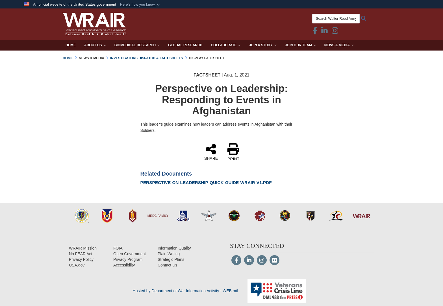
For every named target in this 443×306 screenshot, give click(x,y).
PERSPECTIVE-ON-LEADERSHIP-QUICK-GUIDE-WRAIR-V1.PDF (206, 182)
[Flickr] (274, 261)
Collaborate (225, 45)
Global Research (185, 45)
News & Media (339, 45)
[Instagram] (262, 261)
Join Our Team (300, 45)
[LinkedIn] (249, 261)
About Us (95, 45)
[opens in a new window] (124, 265)
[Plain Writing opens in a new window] (169, 254)
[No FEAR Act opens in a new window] (80, 254)
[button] (140, 4)
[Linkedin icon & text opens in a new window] (324, 32)
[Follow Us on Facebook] (236, 261)
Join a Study (262, 45)
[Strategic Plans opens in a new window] (171, 259)
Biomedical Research (137, 45)
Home (71, 45)
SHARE (211, 152)
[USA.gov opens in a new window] (76, 265)
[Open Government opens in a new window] (129, 254)
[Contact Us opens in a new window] (167, 265)
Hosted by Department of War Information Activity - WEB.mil (185, 290)
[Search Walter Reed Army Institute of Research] (336, 18)
